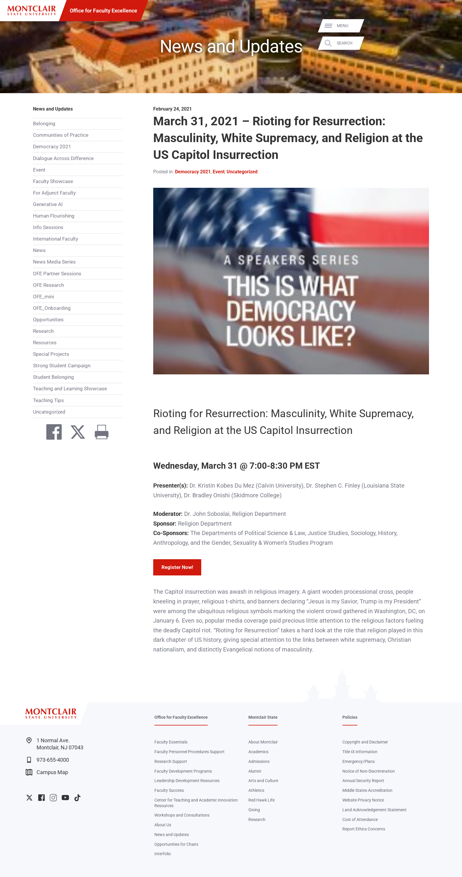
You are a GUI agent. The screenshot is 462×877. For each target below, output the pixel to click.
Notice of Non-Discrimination (368, 771)
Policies (349, 717)
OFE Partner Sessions (57, 274)
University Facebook (41, 797)
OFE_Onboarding (52, 308)
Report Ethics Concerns (363, 829)
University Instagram (53, 797)
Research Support (170, 761)
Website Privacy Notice (363, 800)
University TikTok (77, 797)
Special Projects (51, 354)
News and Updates (53, 109)
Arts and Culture (263, 780)
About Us (162, 824)
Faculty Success (169, 790)
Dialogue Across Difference (63, 158)
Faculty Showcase (53, 181)
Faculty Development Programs (183, 771)
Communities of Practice (60, 135)
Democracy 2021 (52, 146)
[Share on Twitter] (75, 433)
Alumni (254, 771)
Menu (445, 25)
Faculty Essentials (170, 742)
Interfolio (162, 853)
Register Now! (177, 567)
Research (43, 331)
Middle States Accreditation (367, 790)
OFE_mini (43, 297)
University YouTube (65, 797)
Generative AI (48, 204)
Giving (254, 809)
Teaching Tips (48, 400)
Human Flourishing (54, 216)
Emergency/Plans (358, 761)
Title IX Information (359, 751)
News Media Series (54, 262)
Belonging (44, 123)
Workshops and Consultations (181, 815)
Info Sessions (48, 227)
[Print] (98, 433)
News (39, 250)
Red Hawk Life (261, 800)
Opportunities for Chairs (176, 844)
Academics (258, 751)
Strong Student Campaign (61, 365)
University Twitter (29, 797)
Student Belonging (53, 377)
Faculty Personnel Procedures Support (189, 751)
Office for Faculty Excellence (103, 10)
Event (39, 170)
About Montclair (263, 742)
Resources (45, 342)
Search (448, 43)
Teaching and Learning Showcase (70, 388)
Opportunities (48, 320)
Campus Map (47, 772)
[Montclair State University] (31, 10)
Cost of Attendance (360, 819)
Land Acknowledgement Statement (374, 809)
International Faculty (55, 239)
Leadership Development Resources (187, 780)
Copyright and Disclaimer (365, 742)
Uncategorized (49, 412)
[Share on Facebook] (51, 433)
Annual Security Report (363, 780)
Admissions (259, 761)
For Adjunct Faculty (54, 193)
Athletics (256, 790)
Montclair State (263, 717)
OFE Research (48, 285)
